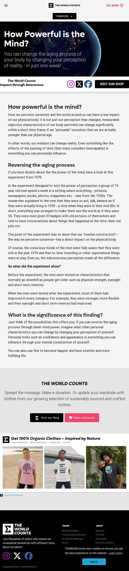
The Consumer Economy (74, 534)
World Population (70, 530)
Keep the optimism (104, 543)
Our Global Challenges (72, 539)
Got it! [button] (94, 561)
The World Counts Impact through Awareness (21, 83)
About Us (99, 530)
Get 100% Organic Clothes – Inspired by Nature (55, 438)
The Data (99, 534)
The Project (100, 539)
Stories (65, 543)
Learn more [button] (115, 553)
